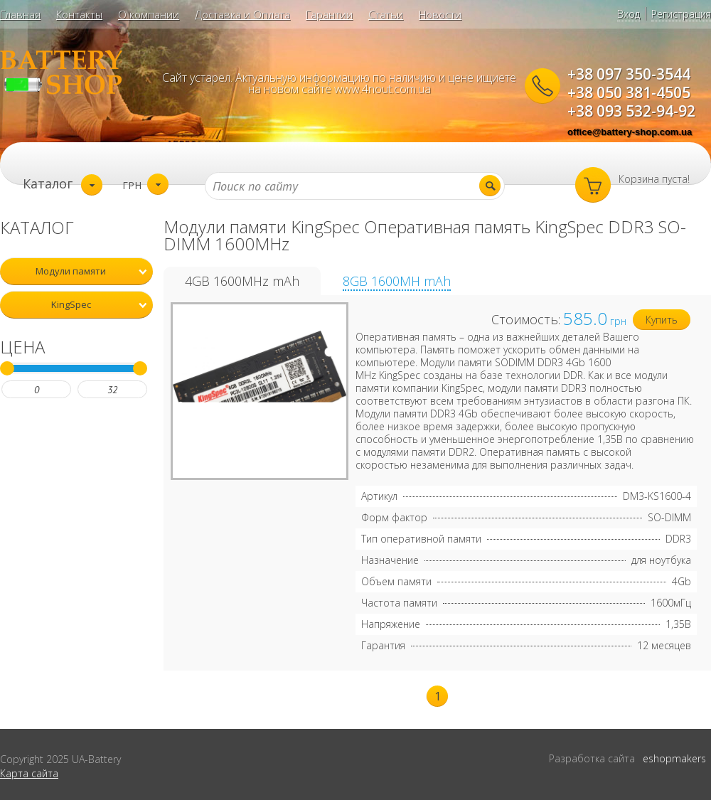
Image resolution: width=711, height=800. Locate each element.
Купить (662, 319)
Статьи (385, 14)
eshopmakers (674, 758)
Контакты (79, 14)
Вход (628, 14)
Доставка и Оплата (242, 14)
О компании (148, 14)
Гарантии (329, 14)
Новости (440, 14)
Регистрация (681, 14)
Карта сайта (29, 773)
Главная (20, 14)
